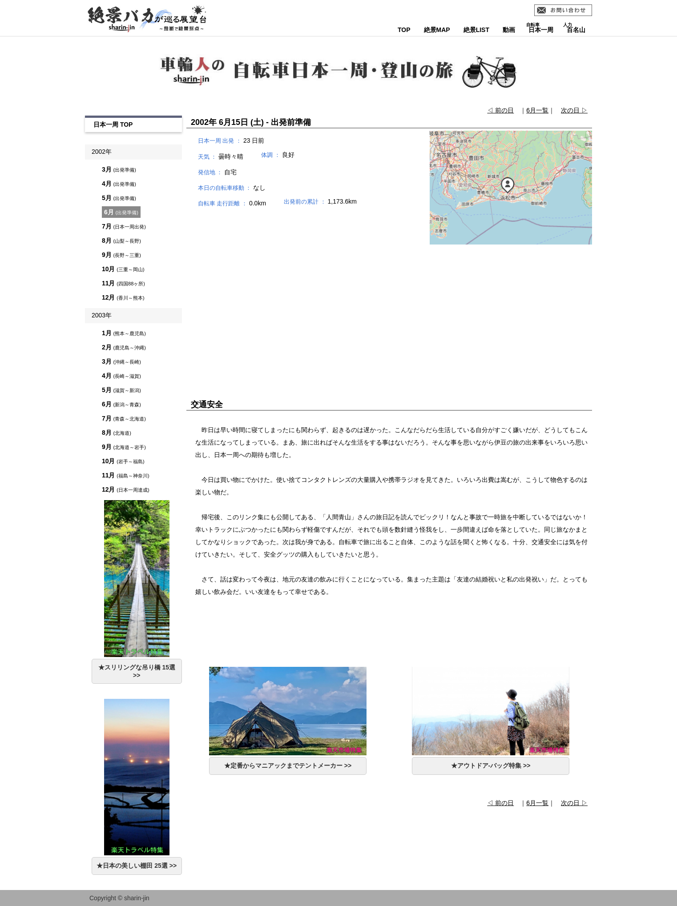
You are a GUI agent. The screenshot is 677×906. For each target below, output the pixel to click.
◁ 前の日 (500, 110)
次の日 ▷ (574, 110)
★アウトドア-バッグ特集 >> (491, 765)
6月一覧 (537, 110)
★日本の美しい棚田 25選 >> (137, 865)
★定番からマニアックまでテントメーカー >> (287, 765)
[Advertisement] (389, 308)
